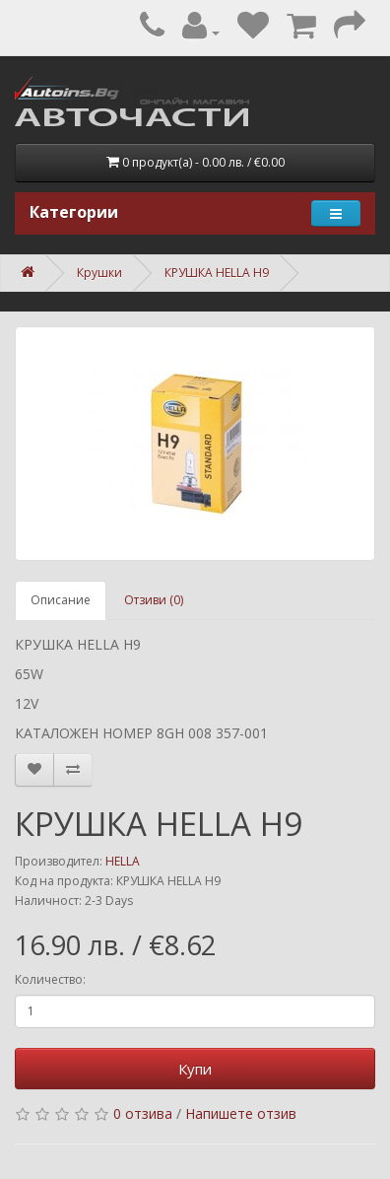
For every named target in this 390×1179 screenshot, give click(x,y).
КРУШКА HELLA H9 (216, 272)
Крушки (99, 272)
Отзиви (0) (153, 599)
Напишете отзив (240, 1113)
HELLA (122, 861)
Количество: (50, 979)
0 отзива (142, 1113)
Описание (61, 599)
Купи (195, 1068)
